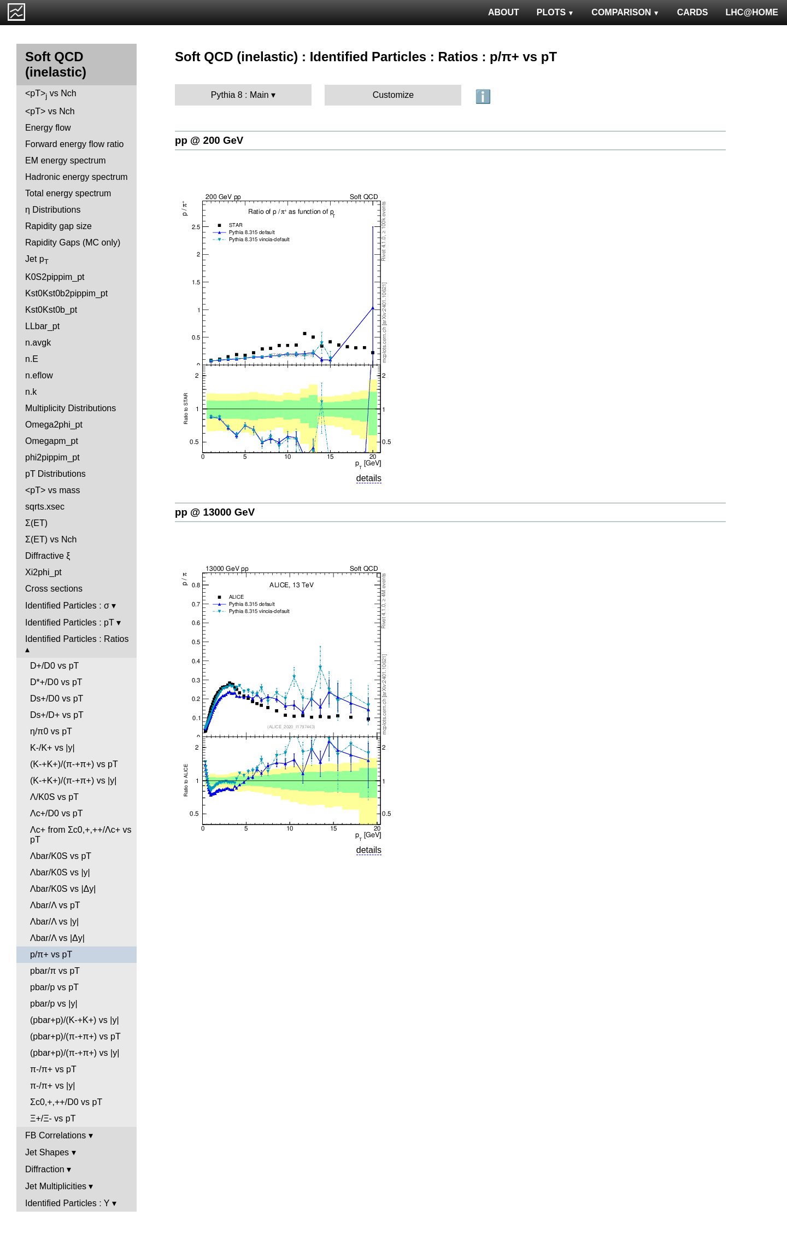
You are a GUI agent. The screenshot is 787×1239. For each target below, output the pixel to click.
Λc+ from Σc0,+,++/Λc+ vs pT (81, 834)
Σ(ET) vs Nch (51, 539)
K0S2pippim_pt (55, 277)
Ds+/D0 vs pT (56, 698)
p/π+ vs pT (51, 954)
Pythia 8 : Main (240, 95)
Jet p (37, 260)
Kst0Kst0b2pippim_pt (66, 293)
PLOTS (555, 12)
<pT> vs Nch (51, 94)
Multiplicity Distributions (70, 408)
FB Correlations (55, 1135)
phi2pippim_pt (52, 457)
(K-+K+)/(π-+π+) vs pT (74, 764)
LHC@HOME (752, 12)
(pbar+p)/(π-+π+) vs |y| (74, 1052)
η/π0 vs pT (51, 731)
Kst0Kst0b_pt (51, 309)
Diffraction (44, 1169)
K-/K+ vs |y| (52, 747)
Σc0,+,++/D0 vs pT (66, 1102)
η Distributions (52, 209)
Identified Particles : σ (67, 605)
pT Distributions (55, 473)
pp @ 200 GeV (209, 140)
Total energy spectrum (68, 193)
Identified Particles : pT (69, 622)
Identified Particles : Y (67, 1203)
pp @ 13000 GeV (215, 512)
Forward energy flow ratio (74, 144)
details (368, 478)
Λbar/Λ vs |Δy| (57, 938)
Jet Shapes (47, 1152)
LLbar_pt (42, 326)
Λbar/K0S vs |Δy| (63, 888)
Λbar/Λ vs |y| (54, 921)
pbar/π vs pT (55, 970)
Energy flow (48, 127)
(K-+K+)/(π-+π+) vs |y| (73, 780)
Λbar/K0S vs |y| (60, 872)
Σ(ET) (36, 523)
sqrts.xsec (44, 506)
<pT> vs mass (52, 490)
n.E (31, 359)
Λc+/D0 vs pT (56, 813)
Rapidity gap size (58, 226)
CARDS (692, 12)
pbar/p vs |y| (54, 1003)
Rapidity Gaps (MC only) (72, 242)
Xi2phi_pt (43, 572)
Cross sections (54, 588)
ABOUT (503, 12)
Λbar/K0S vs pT (60, 856)
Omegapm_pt (51, 441)
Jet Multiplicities (55, 1186)
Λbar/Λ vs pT (55, 905)
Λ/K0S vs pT (54, 797)
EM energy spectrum (65, 160)
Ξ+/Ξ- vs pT (52, 1118)
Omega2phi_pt (54, 424)
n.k (31, 391)
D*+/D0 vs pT (56, 682)
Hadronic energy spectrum (76, 177)
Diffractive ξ (47, 555)
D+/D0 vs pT (54, 665)
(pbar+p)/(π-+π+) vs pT (75, 1036)
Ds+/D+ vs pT (57, 715)
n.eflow (39, 375)
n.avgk (38, 342)
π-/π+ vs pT (53, 1069)
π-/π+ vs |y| (52, 1085)
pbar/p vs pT (54, 987)
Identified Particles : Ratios (76, 639)
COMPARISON (625, 12)
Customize (393, 95)
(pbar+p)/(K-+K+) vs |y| (74, 1020)
